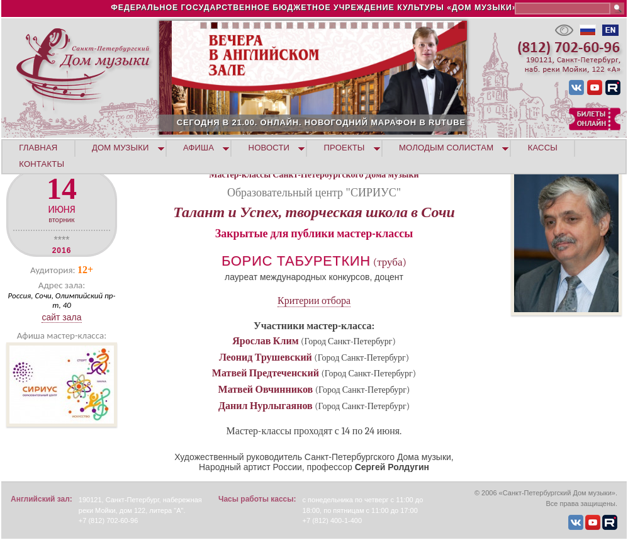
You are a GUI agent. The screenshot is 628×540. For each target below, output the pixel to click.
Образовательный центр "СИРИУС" (314, 192)
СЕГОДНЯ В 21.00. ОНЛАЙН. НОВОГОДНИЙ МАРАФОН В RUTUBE (371, 122)
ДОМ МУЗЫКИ (120, 147)
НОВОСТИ (269, 147)
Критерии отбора (314, 301)
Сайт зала (61, 317)
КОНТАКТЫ (41, 164)
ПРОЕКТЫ (344, 147)
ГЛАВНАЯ (38, 147)
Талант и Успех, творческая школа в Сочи (314, 212)
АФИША (198, 147)
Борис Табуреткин (296, 261)
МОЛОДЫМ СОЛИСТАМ (446, 147)
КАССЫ (543, 147)
